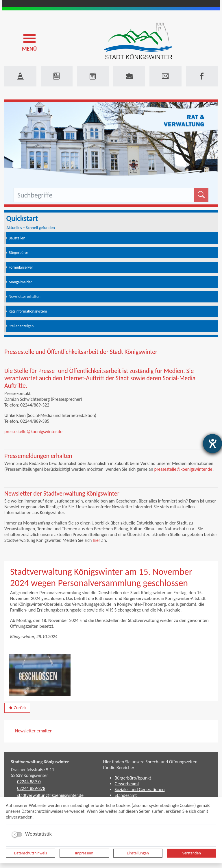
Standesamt (126, 795)
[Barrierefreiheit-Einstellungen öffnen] (212, 443)
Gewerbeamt (127, 783)
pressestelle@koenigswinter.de (33, 431)
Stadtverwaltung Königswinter (40, 761)
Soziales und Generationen (140, 789)
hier (96, 540)
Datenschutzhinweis (30, 853)
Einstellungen (138, 853)
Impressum (84, 853)
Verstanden (191, 853)
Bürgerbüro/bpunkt (133, 778)
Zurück (17, 708)
